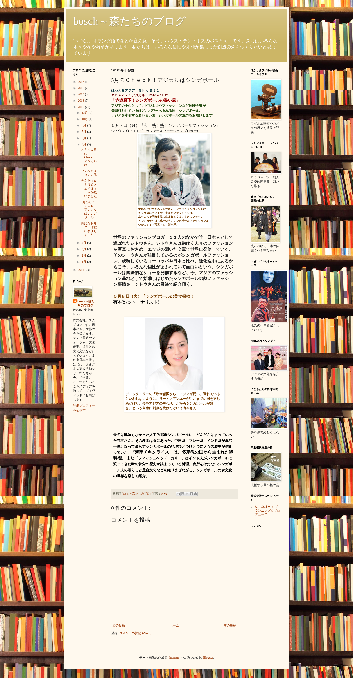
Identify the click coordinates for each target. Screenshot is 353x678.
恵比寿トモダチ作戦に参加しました (89, 229)
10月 (85, 119)
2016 (81, 81)
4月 (84, 242)
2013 (81, 100)
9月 (84, 125)
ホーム (174, 625)
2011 (81, 269)
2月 (84, 255)
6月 (84, 138)
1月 (84, 262)
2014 (81, 94)
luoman (174, 657)
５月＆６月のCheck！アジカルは (89, 157)
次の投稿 (118, 625)
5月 (84, 144)
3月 (84, 249)
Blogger (208, 657)
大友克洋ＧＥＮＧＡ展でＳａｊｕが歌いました (89, 188)
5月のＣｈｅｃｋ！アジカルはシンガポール (89, 210)
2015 (81, 88)
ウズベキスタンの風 (89, 173)
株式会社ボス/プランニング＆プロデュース (267, 510)
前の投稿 (230, 625)
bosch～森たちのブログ (129, 21)
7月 (84, 131)
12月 (85, 112)
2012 (81, 107)
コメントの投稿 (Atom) (135, 633)
